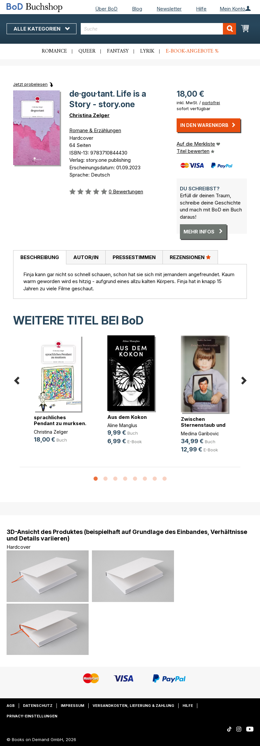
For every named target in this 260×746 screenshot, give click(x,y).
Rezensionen (190, 257)
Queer (87, 51)
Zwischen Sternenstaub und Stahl (203, 425)
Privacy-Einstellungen (32, 716)
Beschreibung (39, 257)
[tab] (39, 257)
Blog (137, 9)
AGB (11, 705)
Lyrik (147, 51)
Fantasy (118, 51)
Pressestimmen (134, 257)
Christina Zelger (89, 115)
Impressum (72, 705)
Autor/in (85, 257)
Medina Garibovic (200, 433)
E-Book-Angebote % (192, 51)
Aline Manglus (122, 425)
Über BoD (106, 9)
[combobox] (158, 29)
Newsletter (169, 9)
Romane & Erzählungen (95, 130)
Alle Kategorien (41, 29)
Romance (54, 51)
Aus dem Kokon (127, 417)
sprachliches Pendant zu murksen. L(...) (60, 423)
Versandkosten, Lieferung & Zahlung (133, 705)
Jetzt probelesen (30, 84)
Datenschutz (38, 705)
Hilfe (201, 9)
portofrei (211, 102)
